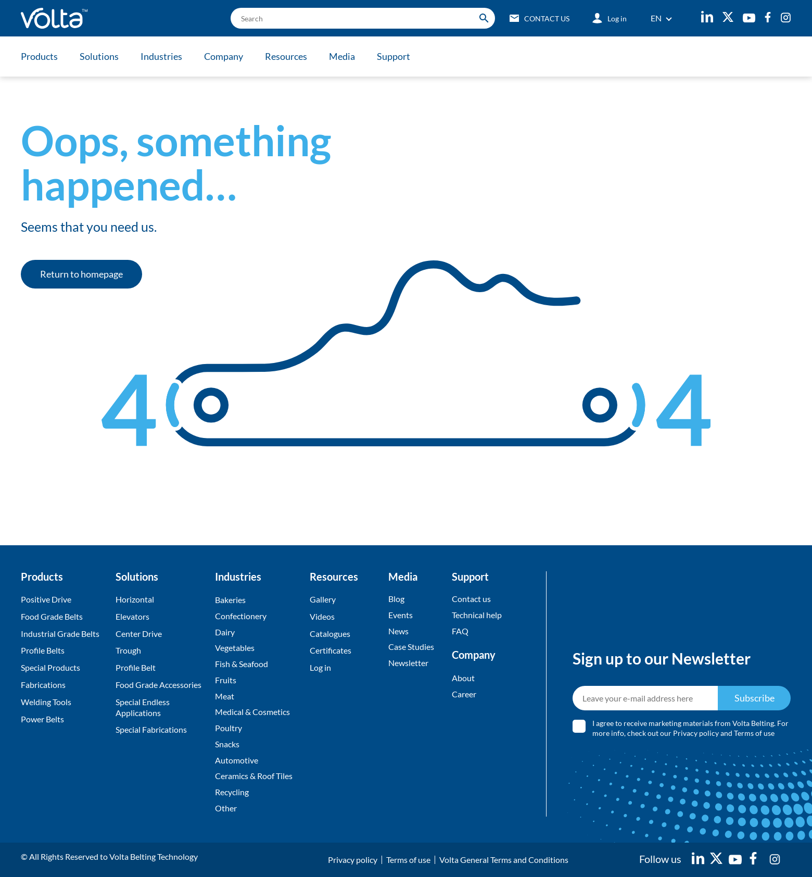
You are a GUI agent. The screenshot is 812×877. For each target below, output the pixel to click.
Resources (286, 56)
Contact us (471, 599)
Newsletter (408, 663)
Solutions (99, 56)
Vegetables (235, 648)
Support (393, 56)
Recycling (232, 792)
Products (39, 56)
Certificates (330, 650)
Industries (161, 56)
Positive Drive (46, 599)
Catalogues (330, 633)
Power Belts (42, 719)
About (463, 678)
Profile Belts (43, 650)
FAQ (460, 631)
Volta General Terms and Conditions (503, 860)
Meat (224, 696)
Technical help (477, 615)
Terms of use (754, 733)
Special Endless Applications (143, 707)
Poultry (228, 728)
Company (223, 56)
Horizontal (135, 599)
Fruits (225, 680)
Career (464, 694)
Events (400, 615)
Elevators (132, 616)
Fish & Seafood (241, 664)
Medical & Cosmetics (252, 712)
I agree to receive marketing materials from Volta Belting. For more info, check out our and (691, 728)
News (398, 631)
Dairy (225, 632)
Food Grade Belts (52, 616)
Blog (396, 599)
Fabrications (43, 685)
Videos (322, 616)
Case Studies (411, 647)
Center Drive (139, 633)
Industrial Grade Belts (60, 633)
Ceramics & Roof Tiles (254, 776)
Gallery (323, 599)
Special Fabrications (151, 729)
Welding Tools (46, 702)
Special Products (50, 667)
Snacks (227, 744)
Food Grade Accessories (158, 685)
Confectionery (241, 616)
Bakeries (230, 600)
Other (226, 808)
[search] (363, 18)
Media (342, 56)
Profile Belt (136, 667)
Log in (320, 667)
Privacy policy (696, 733)
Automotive (236, 760)
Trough (128, 650)
